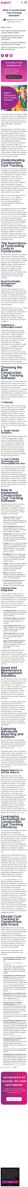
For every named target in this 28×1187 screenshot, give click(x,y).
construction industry (9, 197)
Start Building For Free (14, 77)
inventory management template (12, 1035)
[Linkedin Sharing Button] (11, 55)
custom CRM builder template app (13, 1000)
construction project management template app (12, 963)
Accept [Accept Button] (10, 1182)
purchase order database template (13, 1048)
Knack (2, 879)
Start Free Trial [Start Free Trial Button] (14, 1099)
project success (20, 812)
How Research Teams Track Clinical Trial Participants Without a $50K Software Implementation (12, 37)
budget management (20, 120)
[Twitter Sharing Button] (2, 55)
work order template (20, 1064)
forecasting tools (18, 308)
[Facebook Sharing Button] (6, 55)
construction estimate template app (16, 984)
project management (15, 857)
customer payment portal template (13, 1014)
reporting (7, 346)
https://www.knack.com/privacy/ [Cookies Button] (9, 1178)
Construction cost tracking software (11, 216)
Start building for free (7, 1067)
